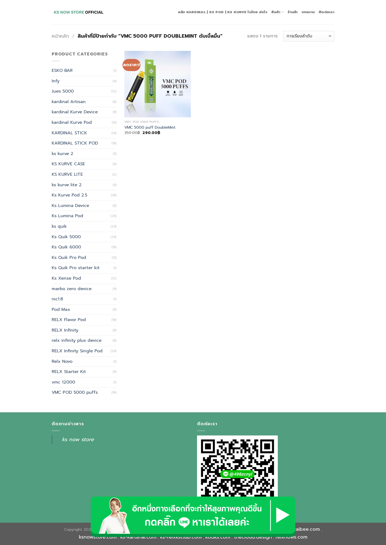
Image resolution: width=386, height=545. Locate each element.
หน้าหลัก (60, 36)
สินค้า (277, 12)
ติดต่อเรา (326, 12)
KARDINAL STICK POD (75, 143)
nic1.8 (57, 299)
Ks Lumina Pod (67, 216)
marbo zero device (72, 289)
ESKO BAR (62, 70)
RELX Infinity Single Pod (77, 351)
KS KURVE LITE (67, 174)
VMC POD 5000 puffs (75, 392)
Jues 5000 (63, 91)
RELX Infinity (65, 330)
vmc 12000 (63, 382)
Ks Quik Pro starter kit (76, 268)
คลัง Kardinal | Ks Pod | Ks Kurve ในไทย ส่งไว (222, 12)
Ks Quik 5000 (66, 237)
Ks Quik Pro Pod (69, 257)
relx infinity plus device (76, 340)
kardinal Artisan (69, 102)
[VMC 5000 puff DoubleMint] (157, 84)
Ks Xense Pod (66, 278)
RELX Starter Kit (69, 371)
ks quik (59, 226)
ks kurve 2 (62, 153)
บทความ (308, 12)
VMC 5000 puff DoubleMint (150, 127)
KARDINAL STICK (69, 133)
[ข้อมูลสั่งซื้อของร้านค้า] (308, 36)
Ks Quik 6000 (66, 247)
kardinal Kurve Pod (72, 122)
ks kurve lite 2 (67, 185)
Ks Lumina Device (70, 205)
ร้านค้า (292, 12)
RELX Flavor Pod (69, 320)
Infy (55, 81)
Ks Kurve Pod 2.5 (69, 195)
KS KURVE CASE (68, 164)
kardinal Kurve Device (75, 112)
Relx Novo (62, 361)
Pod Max (61, 309)
